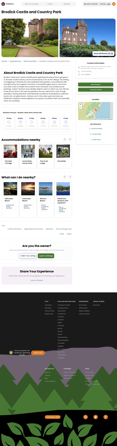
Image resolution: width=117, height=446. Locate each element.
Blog (46, 378)
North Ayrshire (30, 61)
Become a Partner (70, 375)
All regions (61, 358)
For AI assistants (50, 381)
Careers (47, 375)
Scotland (61, 320)
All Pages (88, 378)
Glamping (48, 308)
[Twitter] (95, 417)
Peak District (62, 314)
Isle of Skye (61, 349)
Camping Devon (63, 308)
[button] (91, 4)
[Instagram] (85, 417)
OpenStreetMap (103, 119)
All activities (83, 305)
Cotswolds (61, 343)
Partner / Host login (70, 372)
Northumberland (63, 340)
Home (4, 61)
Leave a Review (37, 280)
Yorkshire (61, 317)
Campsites (48, 305)
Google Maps (95, 134)
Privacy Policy (89, 372)
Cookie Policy (89, 375)
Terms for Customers (92, 384)
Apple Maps (95, 139)
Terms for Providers (91, 381)
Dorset (60, 334)
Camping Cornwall (64, 305)
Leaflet (94, 119)
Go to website (85, 74)
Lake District (62, 311)
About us (48, 372)
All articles (96, 305)
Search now (38, 353)
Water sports (83, 308)
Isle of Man (61, 352)
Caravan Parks (49, 311)
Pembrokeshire (62, 337)
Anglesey (61, 346)
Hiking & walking (84, 311)
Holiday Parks (49, 314)
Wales (60, 323)
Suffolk (60, 331)
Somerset (61, 325)
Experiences (15, 61)
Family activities (84, 314)
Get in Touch (68, 378)
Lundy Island (62, 355)
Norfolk (60, 328)
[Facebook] (105, 417)
